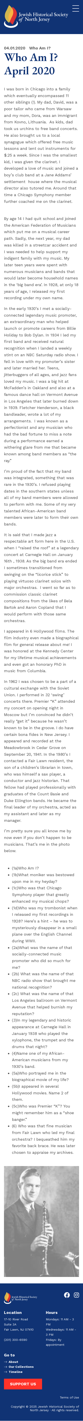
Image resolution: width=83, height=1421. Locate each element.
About (13, 1361)
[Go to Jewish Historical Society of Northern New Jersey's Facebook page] (67, 1295)
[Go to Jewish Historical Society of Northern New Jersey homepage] (36, 16)
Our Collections (21, 1366)
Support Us (23, 1384)
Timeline (16, 1371)
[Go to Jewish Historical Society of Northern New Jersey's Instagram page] (76, 1295)
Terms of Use (69, 1397)
